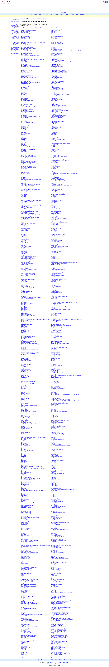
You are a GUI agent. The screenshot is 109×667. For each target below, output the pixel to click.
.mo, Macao (53, 101)
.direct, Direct (24, 327)
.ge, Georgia (23, 449)
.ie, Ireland (23, 544)
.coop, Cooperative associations (28, 273)
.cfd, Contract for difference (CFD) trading (30, 217)
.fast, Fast (23, 392)
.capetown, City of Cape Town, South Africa (30, 189)
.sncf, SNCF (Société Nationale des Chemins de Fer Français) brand (66, 375)
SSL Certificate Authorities (13, 37)
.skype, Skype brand (55, 369)
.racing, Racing (54, 265)
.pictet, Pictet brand (55, 223)
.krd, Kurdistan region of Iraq (27, 628)
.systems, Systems (55, 427)
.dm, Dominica (24, 335)
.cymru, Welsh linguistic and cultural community (31, 297)
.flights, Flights (24, 408)
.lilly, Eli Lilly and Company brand (28, 657)
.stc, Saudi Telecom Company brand (59, 402)
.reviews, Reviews (55, 291)
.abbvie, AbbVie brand (25, 31)
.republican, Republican (56, 286)
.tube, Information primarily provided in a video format (62, 489)
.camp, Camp (24, 186)
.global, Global (24, 465)
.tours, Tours (53, 477)
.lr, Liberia (53, 46)
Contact (72, 659)
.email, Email (23, 357)
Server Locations (15, 52)
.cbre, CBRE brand (25, 208)
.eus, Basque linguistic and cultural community (31, 374)
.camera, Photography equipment (28, 185)
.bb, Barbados (24, 115)
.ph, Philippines (54, 212)
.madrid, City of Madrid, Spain (57, 60)
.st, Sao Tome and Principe (57, 397)
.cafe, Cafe (23, 183)
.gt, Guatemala (24, 491)
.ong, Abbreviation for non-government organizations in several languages (61, 185)
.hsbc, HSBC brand (25, 535)
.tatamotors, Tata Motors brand (57, 433)
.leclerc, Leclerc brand (25, 647)
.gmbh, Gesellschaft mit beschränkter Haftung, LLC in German (34, 468)
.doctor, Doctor (24, 338)
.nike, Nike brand (54, 163)
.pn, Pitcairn (53, 238)
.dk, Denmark (24, 333)
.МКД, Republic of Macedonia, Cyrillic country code (62, 600)
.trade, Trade (54, 483)
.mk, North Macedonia (56, 95)
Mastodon (58, 662)
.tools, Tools (53, 471)
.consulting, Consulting (26, 267)
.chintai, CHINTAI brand (26, 227)
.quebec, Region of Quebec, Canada (59, 263)
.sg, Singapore (54, 349)
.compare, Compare (25, 262)
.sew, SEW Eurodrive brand (57, 346)
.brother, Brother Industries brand (28, 166)
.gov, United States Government (28, 479)
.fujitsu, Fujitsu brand (25, 432)
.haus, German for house (26, 504)
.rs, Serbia (53, 301)
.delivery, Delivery (25, 313)
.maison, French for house (56, 63)
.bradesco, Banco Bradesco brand (28, 161)
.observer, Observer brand (56, 178)
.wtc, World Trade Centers (56, 568)
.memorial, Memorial (55, 82)
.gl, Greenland (24, 461)
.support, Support (55, 416)
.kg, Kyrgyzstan (24, 609)
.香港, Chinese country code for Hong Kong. (60, 653)
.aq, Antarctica (24, 73)
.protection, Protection (55, 253)
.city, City (23, 234)
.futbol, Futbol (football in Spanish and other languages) (33, 437)
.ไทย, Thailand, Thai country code (58, 637)
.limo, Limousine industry (56, 29)
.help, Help (23, 508)
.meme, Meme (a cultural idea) (57, 81)
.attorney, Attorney (25, 86)
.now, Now (53, 169)
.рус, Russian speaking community (58, 606)
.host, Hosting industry (26, 528)
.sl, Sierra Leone (54, 370)
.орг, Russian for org (55, 604)
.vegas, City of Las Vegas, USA (58, 512)
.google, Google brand (26, 477)
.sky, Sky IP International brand (57, 368)
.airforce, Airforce (24, 58)
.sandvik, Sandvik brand (56, 316)
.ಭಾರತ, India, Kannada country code (59, 635)
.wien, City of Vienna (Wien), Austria (59, 555)
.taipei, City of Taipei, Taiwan (57, 429)
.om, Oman (53, 182)
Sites (51, 14)
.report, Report (54, 285)
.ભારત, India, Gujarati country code (58, 630)
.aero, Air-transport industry (27, 47)
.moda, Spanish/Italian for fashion (58, 105)
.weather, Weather (55, 544)
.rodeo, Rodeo (54, 299)
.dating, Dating (24, 304)
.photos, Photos (54, 219)
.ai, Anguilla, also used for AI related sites (30, 55)
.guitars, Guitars (24, 496)
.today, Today (54, 468)
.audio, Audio (23, 90)
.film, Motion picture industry (27, 395)
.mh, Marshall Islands (55, 87)
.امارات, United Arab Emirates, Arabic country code (62, 619)
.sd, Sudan (53, 337)
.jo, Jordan (23, 597)
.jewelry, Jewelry (24, 591)
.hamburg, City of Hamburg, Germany (29, 502)
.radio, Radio (54, 267)
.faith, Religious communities (27, 385)
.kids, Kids (23, 613)
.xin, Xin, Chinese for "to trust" (57, 572)
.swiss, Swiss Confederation (57, 422)
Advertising (65, 659)
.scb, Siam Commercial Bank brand (58, 327)
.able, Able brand (24, 32)
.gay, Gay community (25, 445)
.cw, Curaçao (23, 293)
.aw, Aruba (23, 94)
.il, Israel (22, 549)
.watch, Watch (54, 541)
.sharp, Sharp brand (55, 352)
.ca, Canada (23, 180)
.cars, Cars (23, 199)
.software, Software (55, 381)
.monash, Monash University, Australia (59, 110)
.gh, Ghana (23, 455)
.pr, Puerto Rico (54, 242)
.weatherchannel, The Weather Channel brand (61, 545)
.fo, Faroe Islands (24, 412)
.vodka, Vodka (54, 532)
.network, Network (55, 149)
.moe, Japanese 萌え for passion (58, 106)
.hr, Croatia (23, 534)
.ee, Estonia (23, 354)
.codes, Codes (24, 252)
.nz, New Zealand (55, 177)
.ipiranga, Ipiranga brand (26, 573)
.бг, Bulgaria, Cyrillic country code (58, 596)
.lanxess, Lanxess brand (26, 638)
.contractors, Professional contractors (29, 269)
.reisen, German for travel (56, 278)
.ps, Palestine (54, 255)
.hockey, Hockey (24, 519)
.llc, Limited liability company (57, 36)
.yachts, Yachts (54, 575)
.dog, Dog (23, 340)
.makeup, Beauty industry (56, 64)
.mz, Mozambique (55, 137)
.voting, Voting (54, 534)
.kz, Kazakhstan (24, 634)
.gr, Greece (23, 483)
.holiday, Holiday (24, 522)
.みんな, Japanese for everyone (58, 640)
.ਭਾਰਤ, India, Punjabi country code (58, 629)
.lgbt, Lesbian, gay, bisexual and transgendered (31, 649)
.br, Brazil (23, 160)
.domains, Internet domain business (28, 341)
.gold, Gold (23, 473)
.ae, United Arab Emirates (26, 46)
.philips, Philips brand (55, 216)
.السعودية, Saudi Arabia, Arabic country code (60, 618)
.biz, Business (24, 138)
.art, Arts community (25, 80)
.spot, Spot (53, 392)
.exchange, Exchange (25, 376)
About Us (38, 659)
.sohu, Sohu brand (55, 382)
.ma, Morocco (54, 59)
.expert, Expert (24, 377)
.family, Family (24, 386)
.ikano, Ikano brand (25, 547)
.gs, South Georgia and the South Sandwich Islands (32, 490)
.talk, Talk (53, 431)
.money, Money (54, 111)
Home (26, 14)
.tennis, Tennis (54, 446)
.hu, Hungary (23, 538)
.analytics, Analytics (25, 67)
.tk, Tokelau (53, 462)
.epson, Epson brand (25, 363)
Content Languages (15, 53)
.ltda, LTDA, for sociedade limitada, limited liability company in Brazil (66, 50)
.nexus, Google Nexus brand (57, 154)
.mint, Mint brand (54, 93)
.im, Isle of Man (24, 550)
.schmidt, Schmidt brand (56, 330)
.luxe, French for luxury (56, 54)
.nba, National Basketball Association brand (60, 143)
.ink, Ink (22, 562)
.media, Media (54, 78)
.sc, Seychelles (54, 326)
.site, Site (53, 363)
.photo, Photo (54, 217)
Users (62, 14)
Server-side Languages (14, 22)
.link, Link (53, 31)
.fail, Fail (22, 382)
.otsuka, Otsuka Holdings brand (58, 194)
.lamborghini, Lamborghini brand (28, 636)
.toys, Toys (53, 480)
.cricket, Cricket (24, 285)
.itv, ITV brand (24, 585)
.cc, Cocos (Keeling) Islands (27, 210)
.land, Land (23, 637)
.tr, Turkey (53, 482)
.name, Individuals (55, 140)
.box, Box (23, 159)
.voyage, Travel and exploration (58, 536)
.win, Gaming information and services (59, 558)
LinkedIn (50, 662)
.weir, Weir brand (54, 551)
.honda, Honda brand (25, 524)
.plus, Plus (53, 235)
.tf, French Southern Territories (57, 449)
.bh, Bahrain (23, 129)
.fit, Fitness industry (25, 402)
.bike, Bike (23, 134)
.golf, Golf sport (24, 474)
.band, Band (23, 103)
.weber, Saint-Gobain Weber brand (58, 547)
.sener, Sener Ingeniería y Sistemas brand (60, 343)
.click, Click (23, 240)
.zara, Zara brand (55, 587)
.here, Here (23, 510)
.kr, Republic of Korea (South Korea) (29, 626)
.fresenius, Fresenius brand (27, 427)
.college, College (24, 255)
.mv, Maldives (54, 132)
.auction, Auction (24, 88)
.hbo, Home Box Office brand (27, 505)
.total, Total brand (55, 476)
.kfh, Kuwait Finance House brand (28, 608)
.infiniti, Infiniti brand (25, 558)
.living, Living (54, 33)
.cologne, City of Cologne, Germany (28, 256)
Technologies (33, 14)
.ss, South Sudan (54, 395)
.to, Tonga (53, 467)
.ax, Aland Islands (25, 97)
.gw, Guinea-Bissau (25, 499)
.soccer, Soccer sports (56, 377)
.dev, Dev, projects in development (28, 321)
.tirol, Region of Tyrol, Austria (57, 460)
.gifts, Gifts (23, 459)
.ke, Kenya (23, 607)
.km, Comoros (24, 618)
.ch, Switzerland (24, 219)
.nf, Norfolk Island (55, 155)
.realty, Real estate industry (57, 272)
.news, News (54, 152)
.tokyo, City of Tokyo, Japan (57, 470)
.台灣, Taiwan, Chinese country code (59, 645)
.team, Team (53, 442)
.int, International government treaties (29, 567)
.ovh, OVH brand (54, 195)
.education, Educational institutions (28, 353)
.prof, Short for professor (56, 248)
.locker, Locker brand (55, 39)
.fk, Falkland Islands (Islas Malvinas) (29, 405)
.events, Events (24, 375)
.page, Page (53, 197)
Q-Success (105, 2)
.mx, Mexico (53, 134)
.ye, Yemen (53, 578)
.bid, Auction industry (25, 133)
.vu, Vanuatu (53, 538)
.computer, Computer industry (27, 263)
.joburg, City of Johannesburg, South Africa (30, 600)
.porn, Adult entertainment (56, 240)
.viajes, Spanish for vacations (57, 519)
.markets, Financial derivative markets (59, 71)
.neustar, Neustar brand (56, 150)
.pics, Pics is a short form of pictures (59, 222)
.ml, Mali (53, 97)
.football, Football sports (26, 416)
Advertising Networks (14, 41)
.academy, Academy (25, 37)
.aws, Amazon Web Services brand (28, 95)
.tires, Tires (53, 459)
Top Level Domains (15, 50)
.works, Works (54, 564)
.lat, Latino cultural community (27, 640)
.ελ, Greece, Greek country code (58, 595)
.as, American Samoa (25, 81)
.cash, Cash (23, 202)
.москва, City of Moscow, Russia (58, 602)
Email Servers (16, 36)
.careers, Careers (24, 197)
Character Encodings (14, 48)
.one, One (53, 183)
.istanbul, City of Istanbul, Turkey (28, 581)
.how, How (23, 533)
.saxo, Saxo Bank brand (56, 321)
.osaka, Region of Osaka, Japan (58, 193)
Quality (56, 14)
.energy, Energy (24, 358)
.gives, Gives (23, 460)
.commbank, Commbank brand (27, 258)
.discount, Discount (25, 330)
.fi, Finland (23, 394)
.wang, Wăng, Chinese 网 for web (58, 540)
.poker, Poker (54, 239)
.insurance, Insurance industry (27, 564)
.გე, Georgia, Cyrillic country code (58, 638)
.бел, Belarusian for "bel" (56, 597)
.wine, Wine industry (55, 559)
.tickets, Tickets (54, 455)
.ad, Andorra (23, 43)
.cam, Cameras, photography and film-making (31, 184)
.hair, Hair (23, 501)
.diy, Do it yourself (25, 331)
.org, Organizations (55, 190)
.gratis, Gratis (24, 485)
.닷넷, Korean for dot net (56, 654)
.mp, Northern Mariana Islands (57, 121)
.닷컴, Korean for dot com (56, 655)
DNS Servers (16, 35)
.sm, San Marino (54, 371)
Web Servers (16, 27)
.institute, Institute (24, 563)
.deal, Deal (23, 308)
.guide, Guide (24, 495)
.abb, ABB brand (24, 29)
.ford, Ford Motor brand (26, 417)
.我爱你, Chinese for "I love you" (58, 647)
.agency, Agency (24, 54)
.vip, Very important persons (57, 525)
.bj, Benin (23, 139)
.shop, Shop (53, 357)
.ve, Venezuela (54, 511)
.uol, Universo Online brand (57, 501)
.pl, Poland (53, 231)
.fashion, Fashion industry (26, 391)
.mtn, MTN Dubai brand (56, 127)
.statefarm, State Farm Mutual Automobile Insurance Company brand (66, 400)
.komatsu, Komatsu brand (26, 621)
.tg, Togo (53, 450)
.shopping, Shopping (55, 358)
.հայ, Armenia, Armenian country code (59, 613)
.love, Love (53, 44)
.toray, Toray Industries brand (57, 473)
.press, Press (54, 245)
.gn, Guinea (23, 471)
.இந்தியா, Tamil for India (56, 632)
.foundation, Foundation (26, 422)
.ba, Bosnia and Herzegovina (27, 100)
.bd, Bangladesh (24, 117)
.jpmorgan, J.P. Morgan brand (27, 602)
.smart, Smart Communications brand (59, 372)
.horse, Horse (24, 525)
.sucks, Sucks (54, 412)
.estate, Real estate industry (27, 370)
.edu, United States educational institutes (30, 352)
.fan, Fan (23, 387)
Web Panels (16, 29)
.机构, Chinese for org (55, 648)
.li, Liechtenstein (24, 651)
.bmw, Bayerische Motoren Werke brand (29, 146)
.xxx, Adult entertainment (56, 573)
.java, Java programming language (28, 586)
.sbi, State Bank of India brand (57, 324)
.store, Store (53, 405)
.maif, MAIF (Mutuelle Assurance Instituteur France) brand (63, 61)
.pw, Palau (53, 258)
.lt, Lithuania (53, 48)
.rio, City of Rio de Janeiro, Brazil (58, 295)
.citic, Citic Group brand (26, 233)
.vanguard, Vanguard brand (57, 508)
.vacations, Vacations (55, 507)
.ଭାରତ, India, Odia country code (58, 631)
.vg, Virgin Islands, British (56, 517)
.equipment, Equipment (26, 364)
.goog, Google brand (25, 476)
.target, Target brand (55, 432)
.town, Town (53, 478)
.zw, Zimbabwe (54, 593)
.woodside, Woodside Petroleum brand (59, 562)
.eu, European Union (25, 372)
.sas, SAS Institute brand (56, 320)
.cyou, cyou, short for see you (27, 298)
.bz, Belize (23, 178)
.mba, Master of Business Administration (60, 72)
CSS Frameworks (15, 26)
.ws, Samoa (53, 567)
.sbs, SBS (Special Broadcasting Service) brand (61, 325)
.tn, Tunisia (53, 466)
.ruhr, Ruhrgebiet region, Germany (58, 306)
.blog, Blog (23, 143)
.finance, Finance (24, 397)
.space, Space (54, 389)
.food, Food (23, 415)
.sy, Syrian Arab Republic (56, 425)
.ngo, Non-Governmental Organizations (59, 159)
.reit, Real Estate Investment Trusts (58, 279)
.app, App (23, 71)
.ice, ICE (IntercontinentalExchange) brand (30, 540)
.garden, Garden (24, 444)
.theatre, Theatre (54, 454)
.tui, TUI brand (54, 490)
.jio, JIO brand (24, 592)
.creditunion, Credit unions (26, 284)
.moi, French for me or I (56, 108)
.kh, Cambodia (24, 610)
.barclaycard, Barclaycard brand (28, 108)
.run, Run (53, 307)
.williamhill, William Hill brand (57, 557)
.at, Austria (23, 84)
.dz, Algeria (23, 346)
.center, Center (24, 212)
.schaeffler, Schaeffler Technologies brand (60, 329)
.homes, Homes (24, 523)
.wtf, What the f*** (55, 569)
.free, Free (23, 426)
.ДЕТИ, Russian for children (57, 598)
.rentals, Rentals (54, 282)
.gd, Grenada (24, 446)
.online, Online (54, 188)
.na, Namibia (53, 138)
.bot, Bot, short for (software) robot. (28, 156)
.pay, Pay (53, 205)
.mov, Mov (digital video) (56, 118)
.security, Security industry (56, 341)
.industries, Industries (25, 557)
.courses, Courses (25, 278)
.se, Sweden (53, 338)
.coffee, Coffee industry (26, 253)
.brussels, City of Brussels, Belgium (28, 167)
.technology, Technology (56, 444)
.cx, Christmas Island (25, 295)
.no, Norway (53, 168)
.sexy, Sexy (53, 348)
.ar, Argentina (24, 76)
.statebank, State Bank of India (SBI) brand (60, 399)
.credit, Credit (24, 281)
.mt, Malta (53, 126)
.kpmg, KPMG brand (25, 624)
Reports (41, 14)
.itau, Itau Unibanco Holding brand (28, 584)
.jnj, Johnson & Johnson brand (27, 596)
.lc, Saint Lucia (24, 645)
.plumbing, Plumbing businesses (58, 234)
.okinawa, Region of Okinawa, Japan (59, 180)
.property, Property (55, 252)
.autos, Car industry (25, 93)
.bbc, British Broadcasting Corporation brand (30, 116)
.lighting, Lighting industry (26, 655)
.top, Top (53, 472)
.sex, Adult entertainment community (59, 347)
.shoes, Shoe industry (55, 355)
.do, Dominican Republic (26, 337)
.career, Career (24, 196)
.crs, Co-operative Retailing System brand (30, 287)
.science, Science (55, 335)
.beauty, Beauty (24, 120)
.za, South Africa (54, 586)
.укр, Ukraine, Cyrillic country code (58, 610)
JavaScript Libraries (15, 25)
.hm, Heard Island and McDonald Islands (30, 517)
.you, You (53, 583)
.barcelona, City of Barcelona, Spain (28, 106)
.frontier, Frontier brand (26, 431)
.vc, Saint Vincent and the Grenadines (59, 510)
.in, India (23, 555)
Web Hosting (16, 31)
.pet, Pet (53, 207)
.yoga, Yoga (53, 580)
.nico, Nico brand (54, 162)
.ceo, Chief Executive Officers (27, 213)
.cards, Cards (24, 194)
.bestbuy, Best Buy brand (26, 125)
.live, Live (53, 32)
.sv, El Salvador (54, 421)
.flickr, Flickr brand (25, 406)
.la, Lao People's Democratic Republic (29, 635)
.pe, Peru (53, 206)
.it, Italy (22, 583)
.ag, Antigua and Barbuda (26, 53)
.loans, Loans (54, 38)
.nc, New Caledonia (55, 144)
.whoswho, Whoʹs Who (56, 553)
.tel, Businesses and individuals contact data (60, 445)
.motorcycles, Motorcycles (56, 117)
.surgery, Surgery (54, 419)
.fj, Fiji (22, 404)
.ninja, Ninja (53, 165)
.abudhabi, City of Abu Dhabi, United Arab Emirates (32, 35)
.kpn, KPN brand (24, 625)
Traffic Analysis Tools (14, 39)
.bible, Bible (23, 132)
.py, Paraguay (54, 259)
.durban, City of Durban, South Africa (29, 343)
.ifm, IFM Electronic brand (26, 546)
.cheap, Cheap (24, 225)
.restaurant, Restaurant (56, 289)
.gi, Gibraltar (23, 456)
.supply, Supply (54, 415)
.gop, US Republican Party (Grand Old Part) (30, 478)
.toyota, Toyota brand (55, 479)
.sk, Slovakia (53, 364)
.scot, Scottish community (56, 336)
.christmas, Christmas (25, 228)
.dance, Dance (24, 302)
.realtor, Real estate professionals (58, 270)
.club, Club (23, 245)
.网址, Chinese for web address (58, 651)
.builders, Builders (25, 172)
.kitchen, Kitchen (24, 615)
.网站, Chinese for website (56, 652)
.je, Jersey (23, 589)
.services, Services (55, 344)
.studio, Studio (54, 408)
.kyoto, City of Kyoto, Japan (27, 632)
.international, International (26, 568)
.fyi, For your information (26, 438)
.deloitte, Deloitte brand (26, 314)
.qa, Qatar (53, 261)
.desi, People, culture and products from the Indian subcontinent (35, 319)
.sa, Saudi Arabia (54, 310)
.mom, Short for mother (56, 109)
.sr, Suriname (54, 393)
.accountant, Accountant (26, 38)
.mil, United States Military (56, 90)
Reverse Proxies (15, 33)
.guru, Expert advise (25, 498)
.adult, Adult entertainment (26, 44)
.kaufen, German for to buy (27, 606)
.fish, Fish (23, 399)
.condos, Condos (24, 264)
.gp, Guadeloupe (24, 480)
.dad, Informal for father (26, 301)
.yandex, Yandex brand (56, 576)
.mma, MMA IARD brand (56, 99)
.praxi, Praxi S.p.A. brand (56, 244)
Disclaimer (43, 659)
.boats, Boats (24, 151)
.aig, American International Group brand (30, 56)
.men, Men (53, 83)
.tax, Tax (53, 437)
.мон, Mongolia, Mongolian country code (60, 601)
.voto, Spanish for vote (56, 535)
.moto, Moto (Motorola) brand (57, 116)
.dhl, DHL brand (24, 323)
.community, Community (26, 259)
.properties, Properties (56, 251)
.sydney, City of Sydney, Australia (58, 426)
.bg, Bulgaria (23, 128)
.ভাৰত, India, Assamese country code (59, 628)
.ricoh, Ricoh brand (55, 293)
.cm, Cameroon (24, 247)
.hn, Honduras (24, 518)
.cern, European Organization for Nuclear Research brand (33, 214)
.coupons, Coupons (25, 276)
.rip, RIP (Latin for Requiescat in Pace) (59, 296)
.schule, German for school (57, 332)
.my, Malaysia (54, 135)
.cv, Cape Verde (24, 292)
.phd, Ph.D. (53, 214)
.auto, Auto (23, 92)
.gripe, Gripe (23, 488)
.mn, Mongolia (54, 100)
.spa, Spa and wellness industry (58, 388)
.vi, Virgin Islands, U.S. (56, 518)
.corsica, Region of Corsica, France (28, 274)
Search (82, 14)
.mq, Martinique (54, 122)
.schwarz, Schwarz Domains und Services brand (61, 333)
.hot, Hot (23, 530)
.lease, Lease (24, 646)
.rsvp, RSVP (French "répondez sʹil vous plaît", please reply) (64, 302)
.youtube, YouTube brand (56, 584)
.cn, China (23, 248)
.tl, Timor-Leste (54, 463)
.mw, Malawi (53, 133)
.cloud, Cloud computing (26, 244)
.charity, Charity (24, 222)
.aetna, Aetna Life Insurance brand (28, 48)
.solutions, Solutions (55, 385)
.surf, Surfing (54, 417)
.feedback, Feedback (25, 393)
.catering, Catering (25, 206)
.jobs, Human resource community (28, 598)
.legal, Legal (23, 648)
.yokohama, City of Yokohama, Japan (59, 581)
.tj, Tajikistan (53, 461)
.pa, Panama (54, 196)
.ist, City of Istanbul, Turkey (27, 580)
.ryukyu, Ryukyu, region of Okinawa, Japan (60, 309)
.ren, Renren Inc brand (56, 280)
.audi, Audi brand (24, 89)
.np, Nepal (53, 171)
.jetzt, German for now (26, 590)
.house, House (24, 532)
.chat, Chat (23, 224)
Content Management (14, 21)
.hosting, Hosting (24, 529)
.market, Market (54, 69)
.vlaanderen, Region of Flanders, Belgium (60, 529)
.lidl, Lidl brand (24, 652)
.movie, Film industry (55, 120)
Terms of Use (51, 659)
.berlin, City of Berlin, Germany (27, 122)
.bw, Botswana (24, 176)
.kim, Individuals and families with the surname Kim (32, 614)
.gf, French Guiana (25, 453)
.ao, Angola (23, 69)
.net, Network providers (56, 148)
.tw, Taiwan (53, 493)
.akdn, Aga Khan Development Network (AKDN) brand (32, 59)
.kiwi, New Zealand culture (26, 617)
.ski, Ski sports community (57, 365)
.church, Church (24, 229)
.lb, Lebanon (23, 643)
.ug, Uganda (53, 496)
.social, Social (54, 378)
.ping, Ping (53, 225)
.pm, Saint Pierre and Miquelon (57, 236)
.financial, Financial (25, 398)
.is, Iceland (23, 578)
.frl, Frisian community (25, 428)
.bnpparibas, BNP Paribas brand (28, 149)
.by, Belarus (23, 177)
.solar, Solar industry (55, 383)
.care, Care (23, 195)
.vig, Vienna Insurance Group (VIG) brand (60, 522)
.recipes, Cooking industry (56, 273)
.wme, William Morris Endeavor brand (59, 561)
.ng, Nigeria (53, 157)
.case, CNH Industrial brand (27, 201)
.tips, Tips (53, 457)
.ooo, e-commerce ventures (57, 189)
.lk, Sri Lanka (54, 35)
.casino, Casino (24, 203)
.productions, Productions (56, 247)
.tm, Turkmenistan (55, 465)
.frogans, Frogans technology (27, 429)
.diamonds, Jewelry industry (27, 324)
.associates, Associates (26, 83)
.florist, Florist (24, 409)
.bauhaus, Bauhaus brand (26, 112)
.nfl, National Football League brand (59, 156)
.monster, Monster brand (56, 112)
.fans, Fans (23, 388)
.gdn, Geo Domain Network (27, 448)
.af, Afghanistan (24, 49)
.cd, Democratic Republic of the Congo (29, 211)
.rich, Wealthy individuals (56, 292)
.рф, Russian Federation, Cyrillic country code (61, 607)
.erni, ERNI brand (24, 366)
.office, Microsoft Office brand (57, 179)
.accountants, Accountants (26, 39)
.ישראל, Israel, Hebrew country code (59, 614)
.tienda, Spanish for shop (56, 456)
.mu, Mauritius (54, 128)
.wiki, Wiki (53, 556)
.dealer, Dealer (24, 309)
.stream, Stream (54, 406)
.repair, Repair (54, 284)
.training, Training (55, 485)
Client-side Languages (14, 24)
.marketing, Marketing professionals (58, 70)
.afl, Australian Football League (27, 50)
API (47, 14)
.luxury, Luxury (54, 55)
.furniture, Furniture (25, 436)
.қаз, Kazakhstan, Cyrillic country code (59, 612)
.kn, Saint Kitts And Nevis (26, 619)
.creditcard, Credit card (26, 282)
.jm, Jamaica (23, 593)
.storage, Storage (55, 404)
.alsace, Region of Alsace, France (28, 63)
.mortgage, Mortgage (55, 114)
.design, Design (24, 320)
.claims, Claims (24, 238)
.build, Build (23, 171)
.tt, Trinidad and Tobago (56, 488)
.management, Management (57, 66)
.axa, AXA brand (24, 98)
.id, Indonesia (24, 542)
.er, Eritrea (23, 365)
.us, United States (55, 502)
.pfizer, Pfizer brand (55, 210)
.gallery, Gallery (24, 442)
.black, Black (23, 140)
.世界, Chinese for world (56, 642)
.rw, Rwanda (53, 308)
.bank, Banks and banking (26, 104)
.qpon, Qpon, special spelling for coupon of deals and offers (64, 262)
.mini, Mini (53, 92)
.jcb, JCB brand (24, 587)
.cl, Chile (23, 236)
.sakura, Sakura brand (56, 313)
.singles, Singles (54, 361)
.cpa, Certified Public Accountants (28, 279)
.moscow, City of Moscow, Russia (58, 115)
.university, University (55, 499)
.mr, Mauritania (54, 123)
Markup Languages (15, 47)
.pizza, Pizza (53, 229)
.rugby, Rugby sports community (58, 304)
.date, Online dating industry (27, 303)
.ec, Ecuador (23, 348)
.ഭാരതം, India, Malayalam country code (59, 636)
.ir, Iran (22, 575)
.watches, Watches (55, 542)
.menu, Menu (54, 84)
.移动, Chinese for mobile (56, 649)
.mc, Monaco (54, 73)
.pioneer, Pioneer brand (56, 228)
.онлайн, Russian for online (57, 603)
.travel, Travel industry (56, 487)
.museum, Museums (55, 129)
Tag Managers (16, 42)
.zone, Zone (53, 591)
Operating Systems (15, 30)
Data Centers (16, 32)
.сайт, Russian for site (55, 608)
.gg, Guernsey (24, 454)
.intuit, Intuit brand (25, 569)
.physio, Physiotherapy (56, 220)
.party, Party (53, 203)
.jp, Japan (23, 601)
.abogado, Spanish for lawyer (27, 33)
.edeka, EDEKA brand (25, 350)
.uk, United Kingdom (55, 498)
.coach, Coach (24, 251)
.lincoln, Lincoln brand (55, 30)
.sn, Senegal (53, 374)
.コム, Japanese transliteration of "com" (59, 641)
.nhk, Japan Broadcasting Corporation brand (60, 160)
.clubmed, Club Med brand (26, 246)
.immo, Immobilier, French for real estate (29, 552)
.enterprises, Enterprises (26, 361)
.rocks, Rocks (54, 298)
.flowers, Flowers (24, 410)
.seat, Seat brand (54, 340)
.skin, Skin (53, 366)
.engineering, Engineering (26, 360)
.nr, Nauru (53, 172)
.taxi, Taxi (53, 438)
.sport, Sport (53, 391)
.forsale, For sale (24, 420)
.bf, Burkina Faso (24, 127)
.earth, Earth (23, 347)
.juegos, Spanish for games (27, 604)
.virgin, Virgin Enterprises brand (58, 527)
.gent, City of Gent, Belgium (27, 450)
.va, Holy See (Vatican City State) (58, 506)
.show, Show (53, 359)
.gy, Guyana (23, 500)
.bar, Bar (23, 105)
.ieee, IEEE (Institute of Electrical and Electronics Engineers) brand (35, 545)
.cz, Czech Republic (25, 299)
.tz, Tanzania (53, 494)
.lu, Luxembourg (54, 52)
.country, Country (24, 275)
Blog (67, 14)
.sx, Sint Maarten (54, 423)
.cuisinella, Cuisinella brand (27, 291)
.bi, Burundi (23, 131)
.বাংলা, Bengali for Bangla (56, 625)
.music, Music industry (56, 131)
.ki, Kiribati (23, 612)
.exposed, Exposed (25, 378)
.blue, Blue (23, 144)
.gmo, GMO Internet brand (26, 470)
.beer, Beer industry (25, 121)
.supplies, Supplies (55, 414)
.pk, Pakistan (54, 230)
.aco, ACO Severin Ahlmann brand (28, 41)
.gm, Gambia (23, 467)
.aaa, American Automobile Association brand (31, 27)
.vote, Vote (53, 533)
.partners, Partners (55, 201)
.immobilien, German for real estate (28, 553)
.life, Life (22, 653)
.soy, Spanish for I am (55, 387)
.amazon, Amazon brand (26, 65)
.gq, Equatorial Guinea (26, 482)
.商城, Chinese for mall (56, 646)
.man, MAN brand (55, 65)
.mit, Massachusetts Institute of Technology (60, 94)
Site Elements (16, 44)
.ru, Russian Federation (56, 303)
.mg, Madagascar (55, 86)
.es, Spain (23, 368)
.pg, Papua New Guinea (56, 211)
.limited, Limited (54, 27)
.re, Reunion (53, 268)
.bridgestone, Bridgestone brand (28, 162)
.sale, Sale (53, 314)
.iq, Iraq (22, 574)
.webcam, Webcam (55, 546)
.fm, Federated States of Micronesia (28, 411)
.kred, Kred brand (24, 629)
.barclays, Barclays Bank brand (27, 109)
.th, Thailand (53, 451)
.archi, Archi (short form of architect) (28, 77)
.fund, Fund (23, 434)
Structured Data (15, 46)
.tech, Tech (53, 443)
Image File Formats (15, 49)
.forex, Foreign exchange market (28, 419)
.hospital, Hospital (25, 527)
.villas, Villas (53, 523)
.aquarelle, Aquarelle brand (27, 75)
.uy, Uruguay (53, 504)
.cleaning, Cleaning (25, 239)
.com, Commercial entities (26, 257)
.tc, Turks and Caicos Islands (57, 439)
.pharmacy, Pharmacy (55, 213)
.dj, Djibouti (23, 332)
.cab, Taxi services (25, 182)
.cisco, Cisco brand (25, 231)
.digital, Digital (24, 326)
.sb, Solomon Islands (55, 323)
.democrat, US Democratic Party (28, 315)
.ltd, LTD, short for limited (56, 49)
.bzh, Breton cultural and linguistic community (31, 179)
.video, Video (54, 521)
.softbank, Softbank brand (56, 380)
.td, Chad (53, 440)
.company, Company (25, 261)
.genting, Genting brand (26, 451)
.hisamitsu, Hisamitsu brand (27, 513)
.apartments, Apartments (26, 70)
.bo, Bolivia (23, 150)
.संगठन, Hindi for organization (57, 624)
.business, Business (25, 173)
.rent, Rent (53, 281)
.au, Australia (23, 87)
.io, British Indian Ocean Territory (28, 572)
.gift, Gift (22, 457)
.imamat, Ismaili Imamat (26, 551)
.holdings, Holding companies (27, 521)
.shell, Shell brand (55, 353)
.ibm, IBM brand (24, 539)
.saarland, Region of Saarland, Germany (60, 312)
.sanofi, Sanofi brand (55, 318)
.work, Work (53, 563)
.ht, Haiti (22, 536)
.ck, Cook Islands (24, 235)
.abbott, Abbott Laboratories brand (28, 30)
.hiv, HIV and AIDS (25, 515)
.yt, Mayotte (53, 585)
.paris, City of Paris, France (57, 200)
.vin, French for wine (55, 524)
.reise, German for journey (56, 276)
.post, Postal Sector (55, 241)
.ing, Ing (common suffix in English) (28, 561)
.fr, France (23, 425)
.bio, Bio (22, 137)
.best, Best (23, 123)
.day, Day (23, 306)
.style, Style (53, 410)
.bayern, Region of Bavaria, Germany (29, 114)
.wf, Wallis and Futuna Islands (57, 552)
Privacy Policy (58, 659)
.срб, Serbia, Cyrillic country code (58, 609)
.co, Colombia (24, 250)
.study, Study (54, 409)
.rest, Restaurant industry (56, 287)
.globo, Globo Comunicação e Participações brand (32, 466)
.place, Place (54, 233)
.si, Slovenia (53, 360)
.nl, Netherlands (54, 167)
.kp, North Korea (24, 623)
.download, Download (25, 342)
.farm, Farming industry (26, 389)
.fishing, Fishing (24, 400)
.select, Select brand (55, 342)
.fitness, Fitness (24, 403)
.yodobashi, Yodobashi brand (57, 579)
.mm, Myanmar (54, 98)
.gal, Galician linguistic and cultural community (31, 440)
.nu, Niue (53, 174)
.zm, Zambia (53, 590)
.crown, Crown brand (25, 286)
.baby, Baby (23, 101)
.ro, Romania (54, 297)
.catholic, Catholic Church (26, 207)
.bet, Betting (23, 126)
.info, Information (24, 559)
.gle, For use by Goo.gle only (27, 463)
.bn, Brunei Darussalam (26, 148)
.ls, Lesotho (53, 47)
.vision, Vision (54, 528)
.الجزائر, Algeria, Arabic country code (59, 617)
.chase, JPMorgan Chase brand (28, 223)
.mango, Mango (54, 67)
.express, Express (25, 380)
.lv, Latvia (53, 56)
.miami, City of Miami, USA (57, 88)
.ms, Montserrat (54, 125)
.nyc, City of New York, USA (57, 176)
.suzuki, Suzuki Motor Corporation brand (60, 420)
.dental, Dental (24, 316)
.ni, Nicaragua (54, 161)
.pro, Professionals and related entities (59, 246)
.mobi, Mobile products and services (59, 103)
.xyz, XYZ (53, 574)
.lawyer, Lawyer (24, 642)
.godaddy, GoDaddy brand (26, 472)
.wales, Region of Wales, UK (57, 539)
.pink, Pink (53, 227)
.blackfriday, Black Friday (26, 142)
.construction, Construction (26, 265)
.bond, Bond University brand (27, 152)
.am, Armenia (24, 64)
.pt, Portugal (53, 256)
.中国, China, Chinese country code (58, 643)
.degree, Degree (24, 312)
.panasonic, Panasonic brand (57, 199)
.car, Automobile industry (26, 191)
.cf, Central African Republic (27, 216)
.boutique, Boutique (25, 157)
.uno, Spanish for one (55, 500)
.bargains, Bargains (25, 110)
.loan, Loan (53, 37)
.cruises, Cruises (24, 289)
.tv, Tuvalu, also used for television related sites (61, 491)
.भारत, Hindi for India (55, 623)
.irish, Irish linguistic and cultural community (30, 576)
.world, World (54, 566)
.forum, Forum (24, 421)
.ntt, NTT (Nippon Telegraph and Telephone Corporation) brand (64, 173)
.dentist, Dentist (24, 318)
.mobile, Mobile (54, 104)
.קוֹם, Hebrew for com (55, 615)
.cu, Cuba (23, 290)
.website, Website (55, 549)
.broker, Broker (24, 165)
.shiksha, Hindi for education (57, 354)
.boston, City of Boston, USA (27, 155)
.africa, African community (26, 52)
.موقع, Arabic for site (55, 621)
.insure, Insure (24, 566)
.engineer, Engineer (25, 359)
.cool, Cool (23, 272)
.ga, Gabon (23, 439)
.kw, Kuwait (23, 630)
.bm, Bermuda (24, 145)
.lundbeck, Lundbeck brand (57, 53)
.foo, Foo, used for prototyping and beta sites (30, 414)
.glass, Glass (23, 462)
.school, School (54, 331)
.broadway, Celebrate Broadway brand (29, 163)
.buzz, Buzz (23, 174)
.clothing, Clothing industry (26, 242)
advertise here (63, 12)
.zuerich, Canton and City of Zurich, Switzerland (61, 592)
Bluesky (65, 662)
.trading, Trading (54, 484)
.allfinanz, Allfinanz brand (26, 61)
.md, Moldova (54, 75)
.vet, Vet (52, 516)
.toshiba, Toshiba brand (56, 474)
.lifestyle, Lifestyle (25, 654)
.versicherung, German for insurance (59, 515)
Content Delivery (15, 38)
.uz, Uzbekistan (54, 505)
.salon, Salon (54, 315)
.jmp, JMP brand (24, 595)
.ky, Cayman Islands (25, 631)
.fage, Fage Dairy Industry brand (28, 381)
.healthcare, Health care (26, 507)
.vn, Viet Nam (54, 530)
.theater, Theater (54, 453)
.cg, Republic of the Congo (26, 218)
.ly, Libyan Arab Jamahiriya (57, 58)
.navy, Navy (53, 142)
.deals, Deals (23, 310)
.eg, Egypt (23, 355)
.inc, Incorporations (25, 556)
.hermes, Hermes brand (26, 511)
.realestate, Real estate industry (58, 269)
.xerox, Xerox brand (55, 570)
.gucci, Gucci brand (25, 494)
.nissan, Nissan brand (55, 166)
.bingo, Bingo (24, 135)
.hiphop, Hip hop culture (26, 512)
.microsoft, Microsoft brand (57, 89)
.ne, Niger (53, 145)
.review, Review (54, 290)
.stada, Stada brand (55, 398)
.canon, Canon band (25, 188)
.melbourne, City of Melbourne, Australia (59, 80)
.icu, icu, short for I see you (27, 541)
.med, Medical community (56, 77)
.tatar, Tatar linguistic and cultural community (60, 434)
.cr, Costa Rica (24, 280)
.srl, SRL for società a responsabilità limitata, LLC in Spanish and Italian (66, 394)
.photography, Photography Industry (59, 218)
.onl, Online (53, 186)
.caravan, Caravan (25, 193)
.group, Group (24, 489)
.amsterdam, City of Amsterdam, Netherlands (30, 66)
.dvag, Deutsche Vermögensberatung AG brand (31, 344)
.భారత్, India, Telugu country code (58, 634)
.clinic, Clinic (23, 241)
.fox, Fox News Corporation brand (28, 423)
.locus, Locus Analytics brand (57, 41)
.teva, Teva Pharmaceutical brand (58, 448)
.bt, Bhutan (23, 169)
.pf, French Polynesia (55, 208)
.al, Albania (23, 60)
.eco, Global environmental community (29, 349)
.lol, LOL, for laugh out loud (57, 42)
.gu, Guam (23, 493)
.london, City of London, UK (57, 43)
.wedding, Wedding (55, 550)
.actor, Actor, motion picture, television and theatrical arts (33, 42)
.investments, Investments (26, 570)
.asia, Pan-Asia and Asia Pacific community (30, 82)
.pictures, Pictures (55, 224)
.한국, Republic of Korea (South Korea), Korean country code (64, 657)
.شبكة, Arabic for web (55, 620)
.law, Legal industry (25, 641)
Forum (72, 14)
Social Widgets (16, 43)
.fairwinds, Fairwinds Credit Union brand (29, 383)
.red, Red (53, 274)
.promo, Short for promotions (57, 250)
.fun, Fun (23, 433)
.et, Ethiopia (23, 371)
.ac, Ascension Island (25, 36)
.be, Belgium (23, 118)
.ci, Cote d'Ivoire (24, 230)
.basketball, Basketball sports (27, 111)
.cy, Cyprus (23, 296)
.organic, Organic (54, 191)
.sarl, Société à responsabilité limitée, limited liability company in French (66, 319)
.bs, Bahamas (24, 168)
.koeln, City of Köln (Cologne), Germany (29, 620)
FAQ (77, 14)
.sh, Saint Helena (54, 350)
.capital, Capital (24, 190)
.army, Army (23, 78)
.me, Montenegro (54, 76)
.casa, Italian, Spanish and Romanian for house (31, 200)
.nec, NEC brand (54, 146)
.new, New (53, 151)
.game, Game (24, 443)
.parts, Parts (53, 202)
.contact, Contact (24, 268)
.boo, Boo (23, 154)
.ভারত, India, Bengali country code (58, 626)
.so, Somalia (53, 376)
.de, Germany (24, 307)
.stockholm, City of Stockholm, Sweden (59, 403)
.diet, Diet (23, 325)
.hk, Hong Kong (24, 516)
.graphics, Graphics (25, 484)
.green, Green (24, 487)
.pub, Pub (53, 257)
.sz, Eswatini (53, 428)
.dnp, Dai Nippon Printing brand (28, 336)
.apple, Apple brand (25, 72)
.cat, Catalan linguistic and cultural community (31, 205)
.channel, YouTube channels (27, 220)
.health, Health (24, 506)
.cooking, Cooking (25, 270)
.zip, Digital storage (55, 589)
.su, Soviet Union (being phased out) (59, 411)
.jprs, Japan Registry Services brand (29, 603)
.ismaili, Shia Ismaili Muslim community (29, 579)
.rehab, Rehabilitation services (57, 275)
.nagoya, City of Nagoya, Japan (58, 139)
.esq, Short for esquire (26, 369)
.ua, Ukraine (53, 495)
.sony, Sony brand (55, 386)
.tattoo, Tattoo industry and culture (58, 436)
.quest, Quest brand (55, 264)
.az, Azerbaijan (24, 99)
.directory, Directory (25, 329)
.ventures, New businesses (57, 513)
